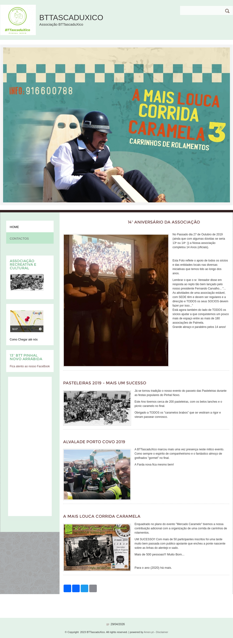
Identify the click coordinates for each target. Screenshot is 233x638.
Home (14, 227)
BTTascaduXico (71, 17)
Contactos (19, 238)
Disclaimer (162, 632)
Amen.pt (149, 632)
